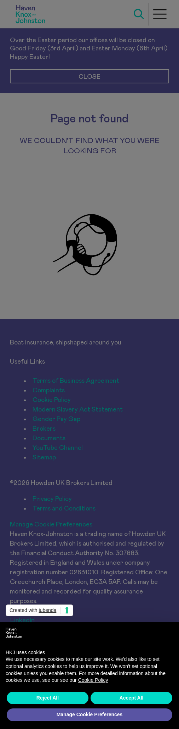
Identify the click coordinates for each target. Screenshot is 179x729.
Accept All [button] (132, 698)
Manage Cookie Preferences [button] (90, 714)
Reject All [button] (47, 698)
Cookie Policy (93, 680)
